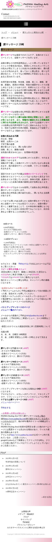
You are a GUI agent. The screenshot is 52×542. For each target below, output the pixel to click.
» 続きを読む (47, 497)
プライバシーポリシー (26, 525)
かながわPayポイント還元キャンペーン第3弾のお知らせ (28, 484)
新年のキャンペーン (14, 469)
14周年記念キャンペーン (15, 492)
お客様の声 (26, 511)
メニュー (14, 32)
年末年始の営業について (15, 462)
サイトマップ (26, 519)
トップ (4, 32)
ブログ (3, 453)
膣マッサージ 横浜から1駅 (33, 32)
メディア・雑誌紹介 (26, 514)
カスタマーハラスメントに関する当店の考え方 (26, 528)
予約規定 (26, 522)
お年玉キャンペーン (14, 477)
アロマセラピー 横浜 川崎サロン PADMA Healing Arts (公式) (26, 2)
